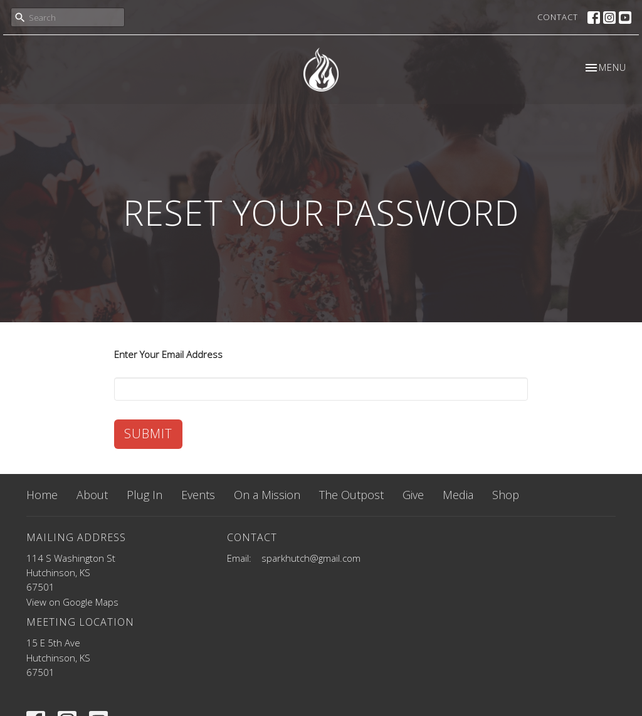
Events (198, 494)
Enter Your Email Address (168, 354)
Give (413, 494)
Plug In (144, 494)
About (92, 494)
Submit (148, 433)
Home (42, 494)
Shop (505, 494)
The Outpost (351, 494)
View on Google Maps (72, 602)
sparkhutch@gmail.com (310, 558)
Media (458, 494)
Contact (557, 17)
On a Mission (267, 494)
